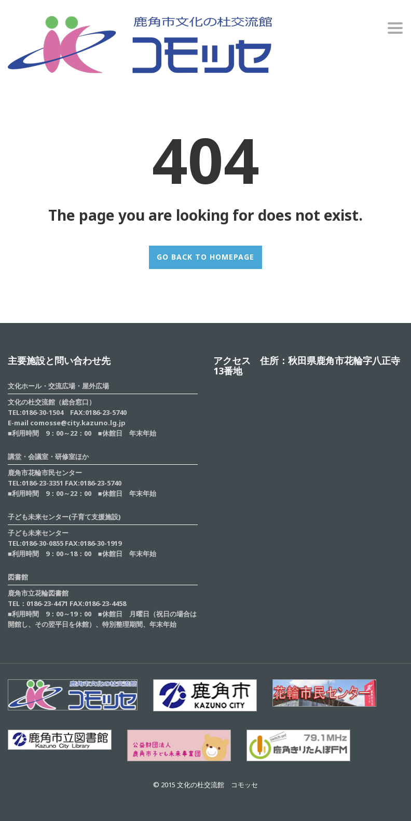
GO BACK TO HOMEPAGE (205, 257)
